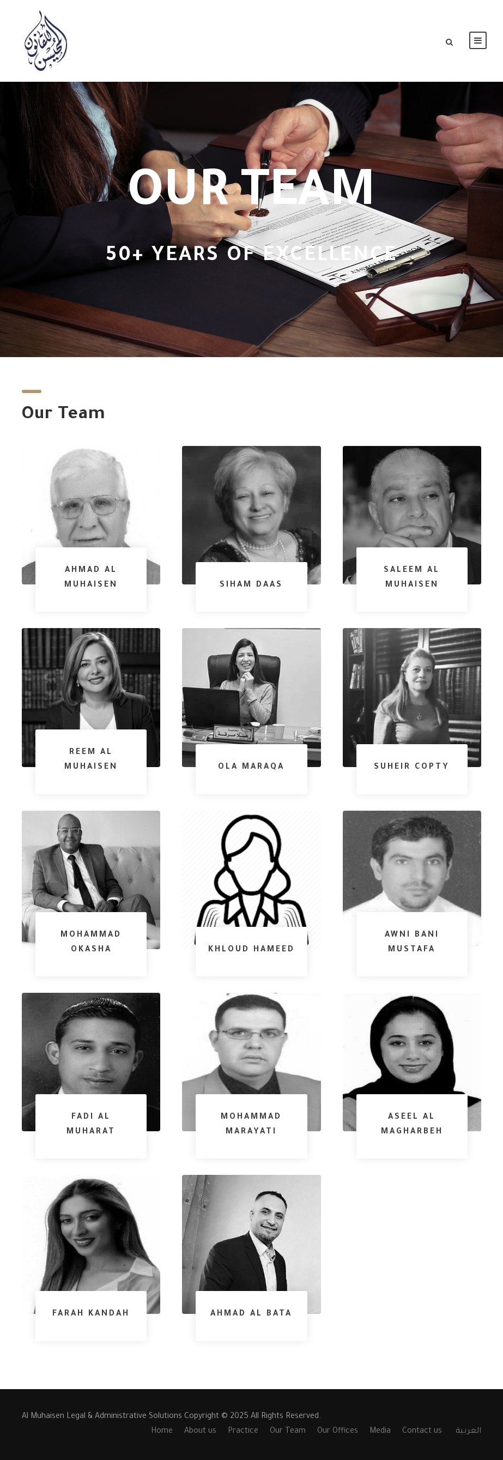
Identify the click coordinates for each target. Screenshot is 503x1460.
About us (200, 1431)
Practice (243, 1431)
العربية (468, 1431)
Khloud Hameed (251, 950)
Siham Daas (251, 585)
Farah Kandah (91, 1314)
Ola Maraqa (251, 767)
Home (162, 1431)
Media (380, 1431)
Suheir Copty (412, 767)
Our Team (288, 1431)
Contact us (422, 1431)
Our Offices (337, 1431)
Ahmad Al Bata (251, 1314)
